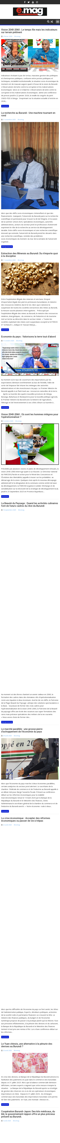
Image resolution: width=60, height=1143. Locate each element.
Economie (5, 106)
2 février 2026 (6, 980)
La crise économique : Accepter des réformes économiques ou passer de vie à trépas (25, 680)
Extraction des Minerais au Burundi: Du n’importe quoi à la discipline (29, 254)
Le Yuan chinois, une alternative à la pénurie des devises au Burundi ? (26, 766)
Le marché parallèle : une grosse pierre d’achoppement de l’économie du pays (21, 591)
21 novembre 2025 (27, 980)
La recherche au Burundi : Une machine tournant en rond (28, 114)
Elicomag (17, 36)
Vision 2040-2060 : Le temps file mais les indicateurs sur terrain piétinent (29, 31)
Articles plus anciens (11, 923)
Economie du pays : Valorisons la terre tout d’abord (28, 336)
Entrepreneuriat (7, 246)
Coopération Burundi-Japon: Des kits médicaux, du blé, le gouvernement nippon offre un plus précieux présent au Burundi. (28, 835)
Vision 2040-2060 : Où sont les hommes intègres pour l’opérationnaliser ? (29, 415)
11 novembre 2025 (46, 980)
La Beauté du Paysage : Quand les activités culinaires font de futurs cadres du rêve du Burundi (29, 504)
